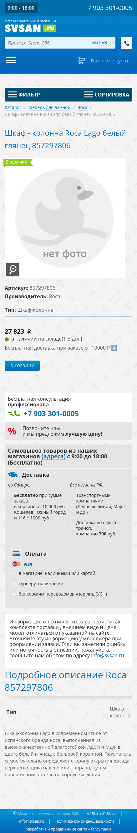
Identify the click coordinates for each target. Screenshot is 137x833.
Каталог (13, 107)
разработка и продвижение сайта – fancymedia (68, 829)
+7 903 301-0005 (101, 813)
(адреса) (54, 456)
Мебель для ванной (49, 107)
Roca (83, 107)
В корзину (22, 365)
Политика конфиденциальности (84, 821)
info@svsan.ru (31, 821)
